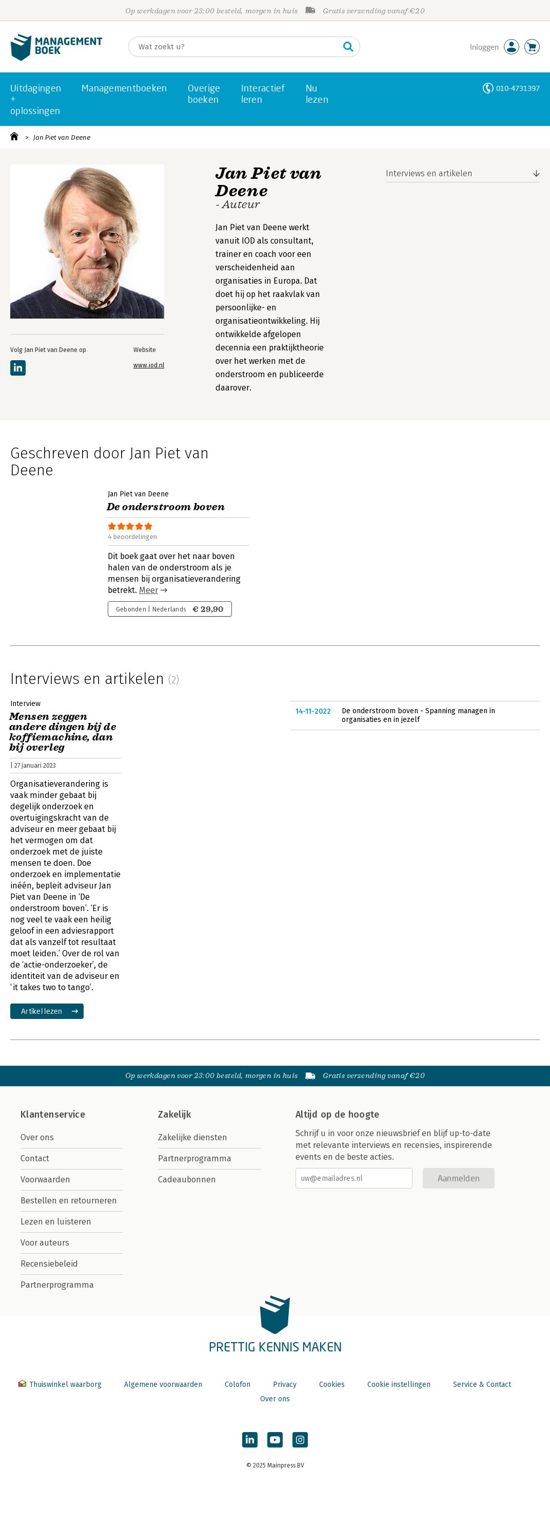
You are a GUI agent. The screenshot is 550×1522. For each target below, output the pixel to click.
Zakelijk (174, 1114)
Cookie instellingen (398, 1384)
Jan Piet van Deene (61, 137)
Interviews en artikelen (429, 173)
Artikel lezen (42, 1011)
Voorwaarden (45, 1179)
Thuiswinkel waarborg (61, 1384)
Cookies (332, 1384)
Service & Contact (482, 1384)
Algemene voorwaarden (163, 1384)
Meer (148, 590)
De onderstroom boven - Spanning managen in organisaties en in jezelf (418, 716)
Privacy (285, 1384)
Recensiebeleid (49, 1264)
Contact (35, 1158)
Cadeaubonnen (187, 1179)
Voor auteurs (45, 1243)
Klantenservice (53, 1114)
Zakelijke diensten (192, 1137)
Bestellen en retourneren (69, 1200)
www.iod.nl (148, 365)
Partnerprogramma (57, 1285)
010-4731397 (518, 88)
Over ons (37, 1137)
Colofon (237, 1384)
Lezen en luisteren (56, 1222)
